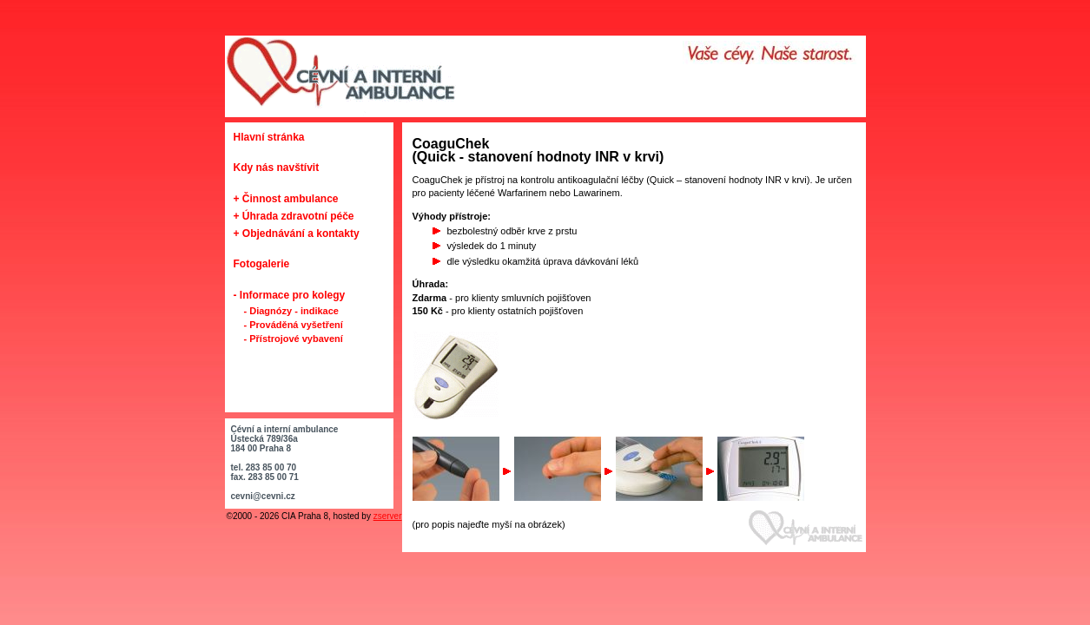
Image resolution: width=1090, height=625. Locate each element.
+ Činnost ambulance (286, 199)
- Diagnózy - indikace (291, 311)
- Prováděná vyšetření (293, 324)
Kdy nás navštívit (277, 167)
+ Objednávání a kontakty (297, 233)
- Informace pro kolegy (290, 295)
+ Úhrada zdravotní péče (294, 216)
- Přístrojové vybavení (293, 338)
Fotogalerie (262, 264)
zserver (387, 516)
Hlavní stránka (269, 137)
